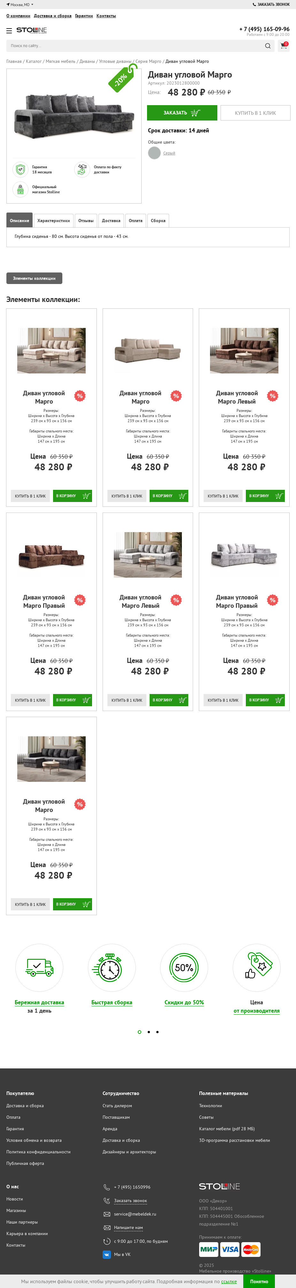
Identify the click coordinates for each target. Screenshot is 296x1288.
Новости (14, 1199)
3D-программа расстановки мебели (234, 1140)
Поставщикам (116, 1117)
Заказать (175, 112)
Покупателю (20, 1093)
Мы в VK (122, 1254)
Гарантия (15, 1129)
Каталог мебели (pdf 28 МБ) (227, 1129)
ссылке (227, 1281)
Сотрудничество (121, 1093)
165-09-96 (264, 29)
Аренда (110, 1129)
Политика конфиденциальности (38, 1152)
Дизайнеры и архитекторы (129, 1152)
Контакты (106, 16)
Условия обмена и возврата (34, 1140)
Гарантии (84, 16)
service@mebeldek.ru (135, 1214)
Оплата (13, 1117)
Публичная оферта (25, 1163)
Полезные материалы (223, 1093)
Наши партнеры (22, 1222)
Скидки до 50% (184, 1002)
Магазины (16, 1210)
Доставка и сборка (53, 16)
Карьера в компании (27, 1233)
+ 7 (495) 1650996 (132, 1187)
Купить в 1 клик (255, 113)
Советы (206, 1117)
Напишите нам (128, 1227)
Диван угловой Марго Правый (54, 601)
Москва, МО (20, 4)
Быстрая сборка (111, 1002)
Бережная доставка (39, 1002)
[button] (139, 1032)
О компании (18, 16)
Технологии (210, 1105)
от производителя (257, 1010)
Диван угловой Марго (54, 397)
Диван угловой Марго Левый (247, 397)
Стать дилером (117, 1105)
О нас (12, 1186)
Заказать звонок (271, 4)
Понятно (259, 1281)
